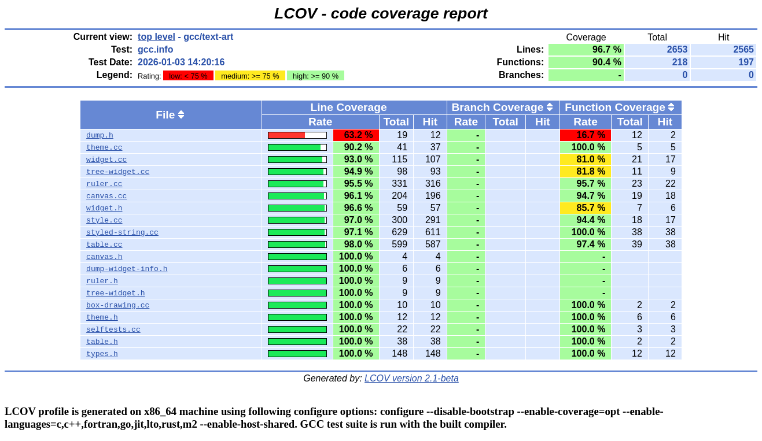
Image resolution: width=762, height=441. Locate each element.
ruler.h (102, 281)
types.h (102, 354)
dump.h (99, 135)
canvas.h (104, 256)
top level (156, 37)
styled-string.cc (122, 232)
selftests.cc (113, 329)
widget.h (104, 208)
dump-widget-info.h (126, 269)
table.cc (104, 244)
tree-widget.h (115, 293)
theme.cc (104, 147)
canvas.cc (106, 196)
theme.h (102, 317)
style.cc (104, 220)
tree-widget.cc (117, 171)
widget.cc (106, 159)
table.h (102, 341)
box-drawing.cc (117, 305)
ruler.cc (104, 184)
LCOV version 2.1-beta (412, 378)
